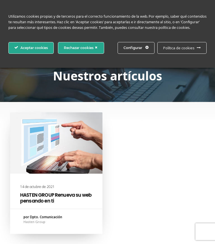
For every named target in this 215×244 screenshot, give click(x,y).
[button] (56, 143)
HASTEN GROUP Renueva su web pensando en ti (56, 198)
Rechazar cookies (81, 47)
